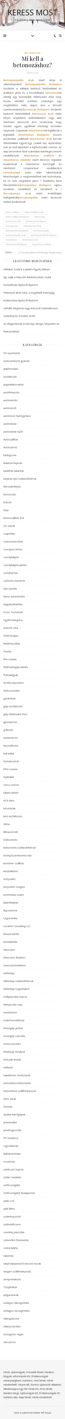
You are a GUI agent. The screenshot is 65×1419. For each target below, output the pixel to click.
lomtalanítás (10, 941)
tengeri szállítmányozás (17, 1271)
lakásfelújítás (10, 902)
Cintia (8, 252)
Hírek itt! (33, 1389)
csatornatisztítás (13, 541)
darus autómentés (14, 596)
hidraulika (8, 753)
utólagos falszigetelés (16, 1303)
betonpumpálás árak (16, 235)
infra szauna (10, 769)
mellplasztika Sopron (15, 996)
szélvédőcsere (12, 1224)
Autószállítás (10, 439)
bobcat (7, 502)
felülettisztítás (11, 643)
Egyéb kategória (13, 620)
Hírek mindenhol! (42, 1397)
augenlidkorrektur (13, 384)
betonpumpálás (41, 230)
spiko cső (8, 1200)
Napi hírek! (25, 1397)
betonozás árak (13, 221)
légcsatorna (10, 910)
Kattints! (27, 1380)
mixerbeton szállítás (41, 244)
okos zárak (9, 1098)
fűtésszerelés (11, 690)
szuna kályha (10, 1248)
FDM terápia (10, 635)
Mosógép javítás (13, 1028)
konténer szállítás (13, 863)
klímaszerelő (10, 832)
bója (5, 510)
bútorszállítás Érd (13, 518)
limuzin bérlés (11, 934)
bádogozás (9, 455)
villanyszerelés (12, 1326)
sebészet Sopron (13, 1169)
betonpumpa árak (32, 226)
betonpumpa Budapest (17, 230)
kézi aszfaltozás (12, 816)
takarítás (8, 1255)
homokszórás (11, 761)
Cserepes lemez (13, 549)
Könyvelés (9, 879)
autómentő (9, 408)
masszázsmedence (14, 965)
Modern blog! (11, 1393)
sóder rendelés (12, 1177)
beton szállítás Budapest (17, 216)
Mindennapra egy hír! (15, 1389)
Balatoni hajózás (12, 463)
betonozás (33, 53)
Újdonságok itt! (29, 1393)
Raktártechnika (12, 1153)
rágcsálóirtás (10, 1146)
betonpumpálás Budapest (43, 235)
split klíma (9, 1208)
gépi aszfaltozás (13, 706)
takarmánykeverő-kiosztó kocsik (22, 1263)
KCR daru (8, 800)
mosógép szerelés (14, 1036)
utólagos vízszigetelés (16, 1310)
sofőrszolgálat (11, 1185)
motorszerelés (12, 1043)
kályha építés (11, 792)
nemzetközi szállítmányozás (19, 1091)
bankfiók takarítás (13, 470)
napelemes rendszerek (16, 1075)
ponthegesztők (12, 1130)
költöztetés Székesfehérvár (19, 847)
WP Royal (46, 1412)
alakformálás (10, 368)
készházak (9, 808)
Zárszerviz (9, 1342)
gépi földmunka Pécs (15, 714)
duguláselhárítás (12, 604)
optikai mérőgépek (14, 1114)
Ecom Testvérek (13, 612)
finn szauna (9, 659)
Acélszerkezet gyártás (16, 361)
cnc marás (9, 525)
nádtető (8, 1067)
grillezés (8, 730)
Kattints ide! (10, 1397)
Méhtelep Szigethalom (16, 989)
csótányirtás (10, 573)
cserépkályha (11, 557)
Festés (7, 651)
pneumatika (10, 1122)
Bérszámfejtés (12, 486)
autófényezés (11, 392)
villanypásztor (11, 1318)
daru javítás (10, 588)
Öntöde (7, 1106)
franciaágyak (10, 675)
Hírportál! (23, 1384)
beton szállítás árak (34, 212)
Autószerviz (10, 447)
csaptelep (9, 533)
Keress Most (32, 12)
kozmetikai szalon (13, 894)
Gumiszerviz (10, 737)
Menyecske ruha (12, 1004)
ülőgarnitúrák (10, 1295)
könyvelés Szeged (14, 886)
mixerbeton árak (30, 239)
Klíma (6, 824)
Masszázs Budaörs (14, 957)
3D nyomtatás (11, 353)
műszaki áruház (12, 1059)
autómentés (10, 400)
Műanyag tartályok (14, 1051)
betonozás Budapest (36, 221)
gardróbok (9, 698)
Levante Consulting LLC (17, 926)
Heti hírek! (39, 1380)
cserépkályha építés (15, 565)
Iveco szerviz (11, 784)
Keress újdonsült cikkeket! (46, 1384)
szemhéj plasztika (13, 1232)
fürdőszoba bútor (13, 682)
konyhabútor (10, 871)
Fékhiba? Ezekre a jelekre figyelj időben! (26, 269)
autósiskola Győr (13, 431)
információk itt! (21, 1376)
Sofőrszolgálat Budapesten (19, 1193)
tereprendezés (12, 1279)
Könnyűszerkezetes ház (17, 855)
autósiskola (9, 423)
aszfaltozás (10, 376)
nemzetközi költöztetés (17, 1083)
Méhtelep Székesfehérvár (18, 981)
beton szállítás (13, 212)
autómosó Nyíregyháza (17, 416)
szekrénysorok (12, 1216)
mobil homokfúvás (13, 1020)
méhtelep (9, 973)
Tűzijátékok (10, 1287)
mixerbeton (11, 239)
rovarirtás (9, 1161)
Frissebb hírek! (34, 1372)
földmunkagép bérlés (15, 667)
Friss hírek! (46, 1389)
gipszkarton (10, 722)
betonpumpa (12, 226)
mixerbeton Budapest (16, 244)
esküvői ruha (10, 627)
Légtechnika (10, 918)
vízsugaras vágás (13, 1334)
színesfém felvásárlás (16, 1240)
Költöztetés (10, 839)
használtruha (10, 745)
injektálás (8, 777)
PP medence (10, 1138)
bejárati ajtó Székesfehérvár (20, 478)
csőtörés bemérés (14, 580)
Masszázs (9, 949)
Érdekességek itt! (49, 1393)
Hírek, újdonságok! (14, 1372)
